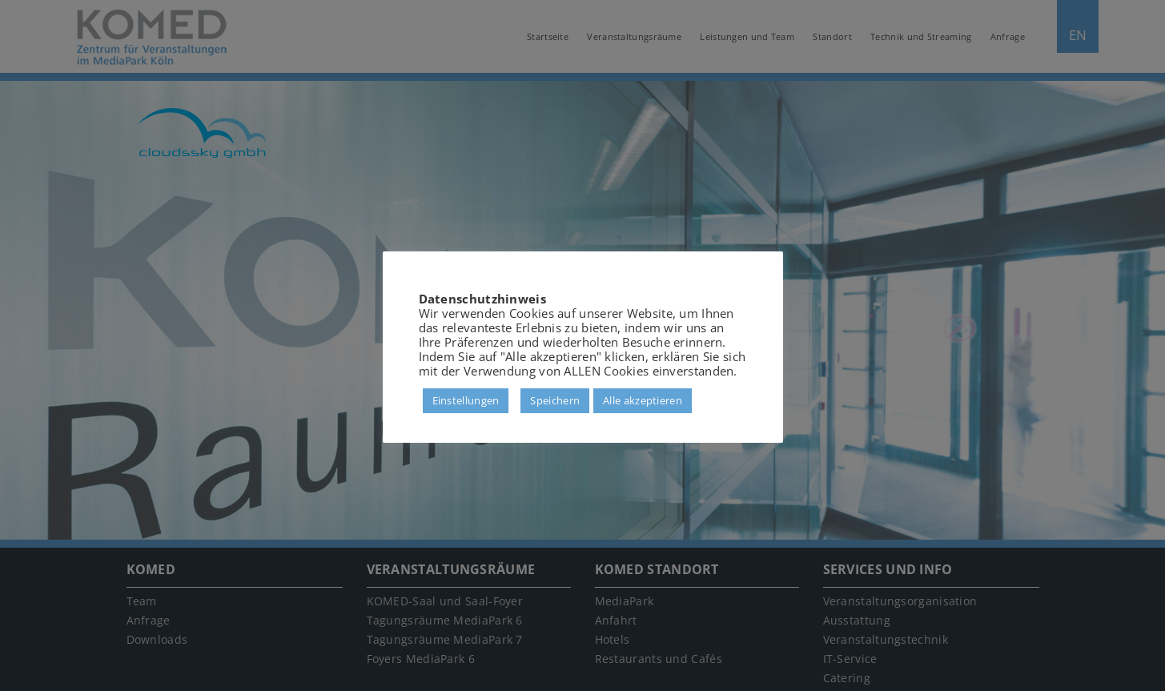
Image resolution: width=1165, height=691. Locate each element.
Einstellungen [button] (466, 400)
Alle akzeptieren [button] (642, 400)
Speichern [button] (555, 400)
